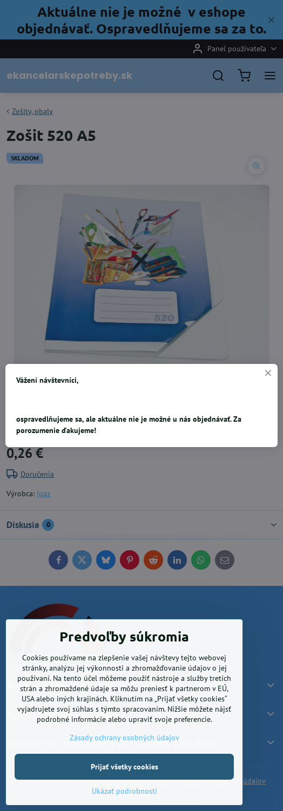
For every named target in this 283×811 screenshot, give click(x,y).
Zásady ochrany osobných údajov (124, 782)
